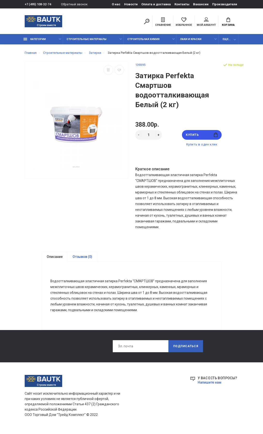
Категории (34, 39)
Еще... (227, 39)
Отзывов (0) (82, 257)
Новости (131, 4)
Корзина (228, 22)
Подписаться (185, 346)
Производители (224, 4)
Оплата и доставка (156, 4)
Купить (202, 134)
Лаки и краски (190, 39)
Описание (55, 257)
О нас (116, 4)
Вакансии (201, 4)
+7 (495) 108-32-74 (38, 4)
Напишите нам (209, 383)
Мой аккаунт (206, 22)
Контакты (181, 4)
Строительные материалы (86, 39)
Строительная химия (143, 39)
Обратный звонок (74, 4)
